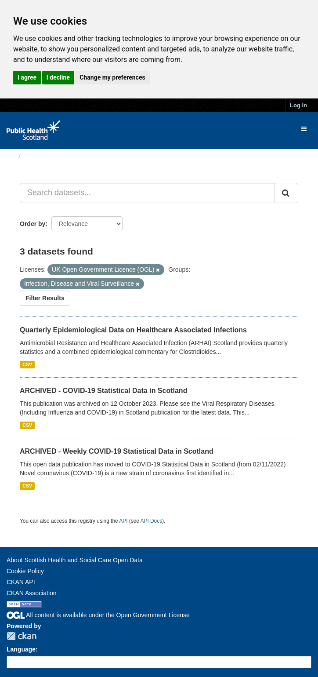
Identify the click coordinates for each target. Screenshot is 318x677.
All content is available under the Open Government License (98, 615)
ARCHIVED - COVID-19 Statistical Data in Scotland (103, 390)
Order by (32, 223)
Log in (298, 105)
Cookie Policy (25, 571)
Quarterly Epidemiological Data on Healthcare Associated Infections (133, 330)
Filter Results (45, 298)
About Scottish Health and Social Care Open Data (75, 560)
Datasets (41, 156)
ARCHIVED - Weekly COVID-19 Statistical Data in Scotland (116, 451)
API (123, 521)
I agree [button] (27, 77)
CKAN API (21, 582)
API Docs (152, 521)
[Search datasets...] (147, 193)
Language (21, 649)
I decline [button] (58, 77)
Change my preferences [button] (112, 77)
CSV (27, 364)
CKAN (21, 636)
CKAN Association (32, 593)
